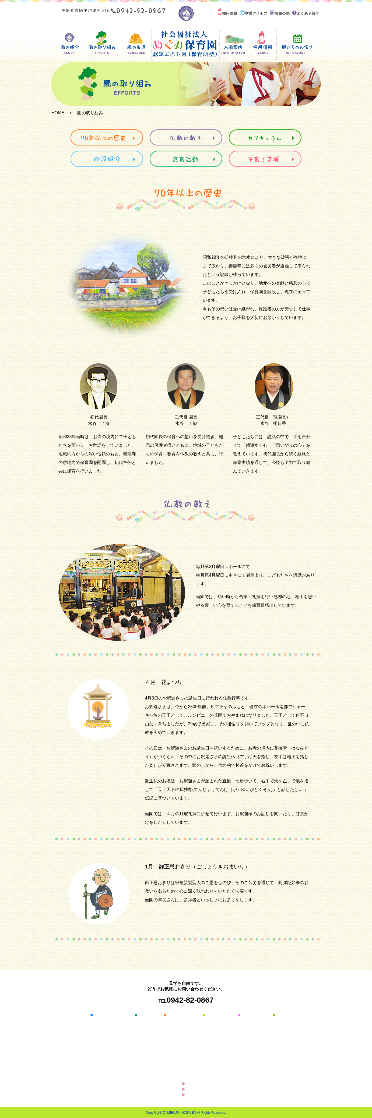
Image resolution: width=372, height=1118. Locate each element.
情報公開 (280, 13)
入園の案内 (215, 1014)
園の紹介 (100, 1014)
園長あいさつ (107, 1021)
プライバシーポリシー (211, 1095)
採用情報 (227, 13)
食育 (173, 1053)
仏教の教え (178, 1027)
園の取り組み (178, 1014)
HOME (57, 113)
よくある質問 (305, 13)
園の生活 (145, 1014)
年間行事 (147, 1027)
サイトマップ (203, 1089)
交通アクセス (254, 13)
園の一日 (147, 1021)
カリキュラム (180, 1034)
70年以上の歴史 (182, 1021)
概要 (99, 1034)
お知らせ (199, 1083)
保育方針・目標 (109, 1027)
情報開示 (103, 1040)
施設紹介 (176, 1040)
